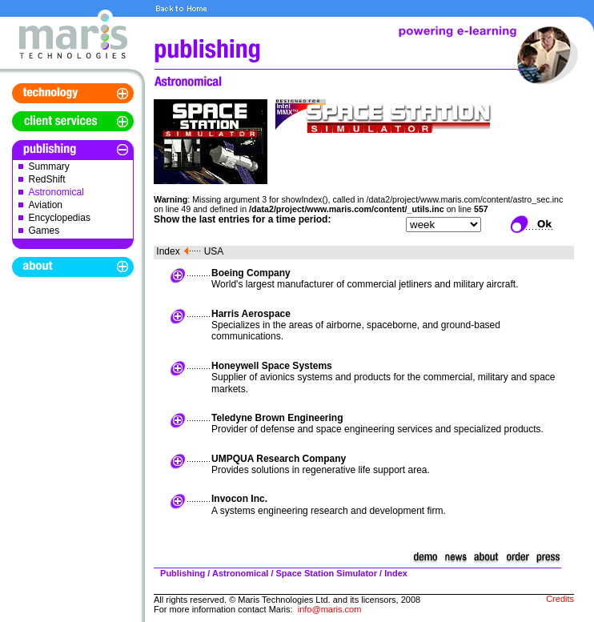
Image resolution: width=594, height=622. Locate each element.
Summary (49, 166)
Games (44, 230)
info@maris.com (330, 609)
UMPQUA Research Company (278, 458)
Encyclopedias (59, 217)
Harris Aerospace (251, 313)
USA (214, 251)
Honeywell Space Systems (271, 365)
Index (167, 251)
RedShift (47, 179)
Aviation (45, 205)
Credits (560, 599)
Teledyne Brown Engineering (277, 417)
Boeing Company (251, 273)
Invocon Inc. (239, 498)
